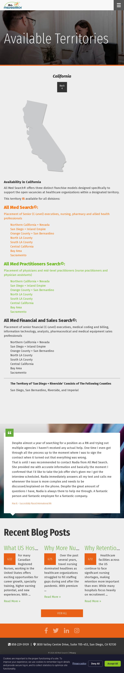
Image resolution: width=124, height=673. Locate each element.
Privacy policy (79, 663)
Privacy (73, 653)
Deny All (95, 663)
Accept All (113, 663)
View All (62, 613)
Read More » (12, 601)
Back (62, 87)
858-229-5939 (18, 644)
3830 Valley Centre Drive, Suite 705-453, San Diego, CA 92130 (74, 644)
